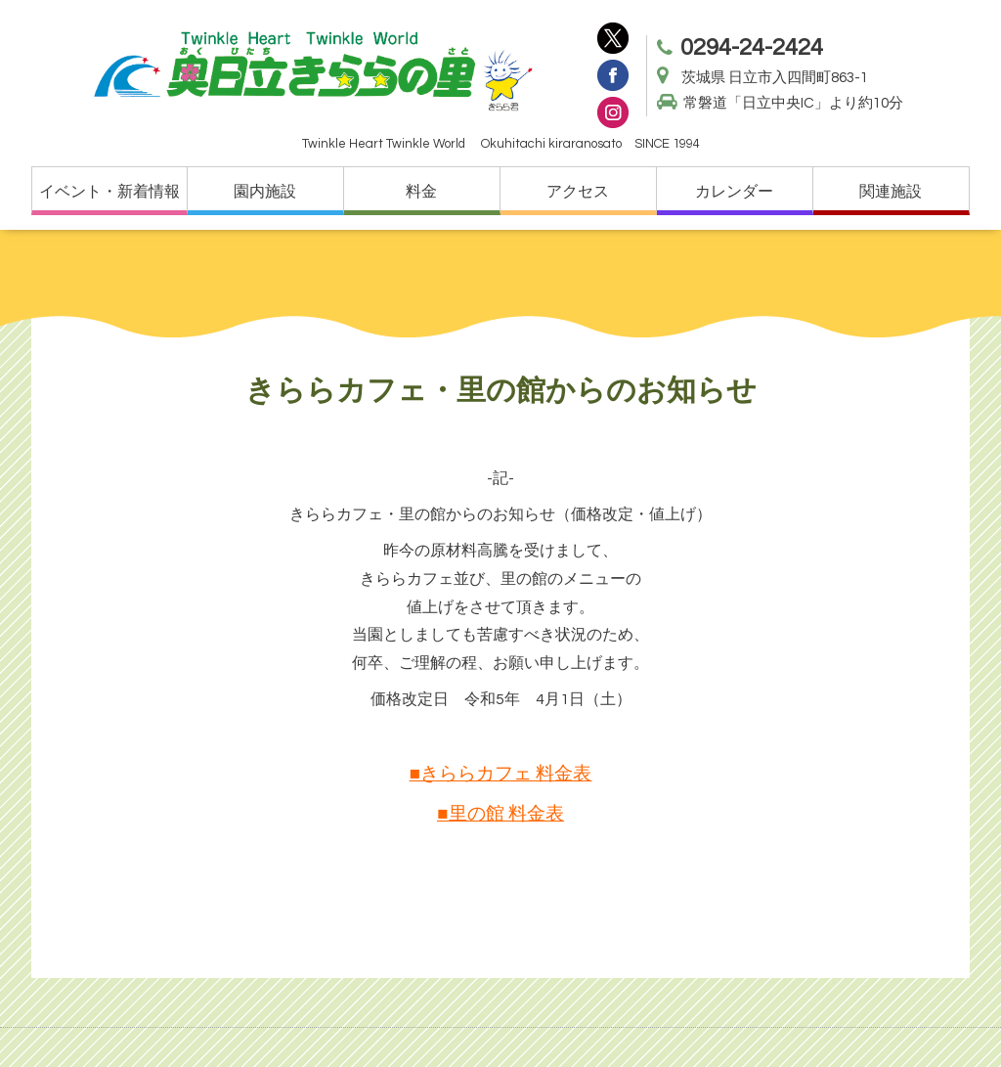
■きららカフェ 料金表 (500, 774)
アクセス (577, 192)
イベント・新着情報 (109, 192)
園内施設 (265, 192)
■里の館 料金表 (500, 814)
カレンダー (734, 192)
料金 (421, 192)
